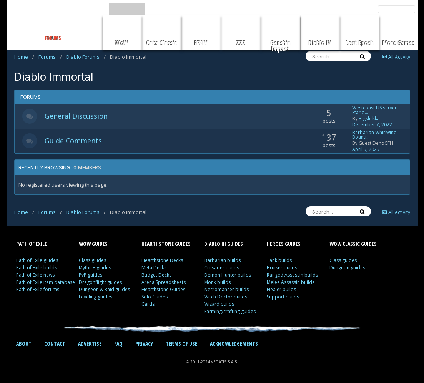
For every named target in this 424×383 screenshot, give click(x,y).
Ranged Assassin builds (292, 275)
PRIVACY (144, 343)
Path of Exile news (35, 275)
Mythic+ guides (95, 267)
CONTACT (54, 343)
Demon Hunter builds (227, 275)
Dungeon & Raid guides (104, 289)
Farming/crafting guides (230, 311)
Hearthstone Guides (163, 289)
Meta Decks (153, 267)
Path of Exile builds (36, 267)
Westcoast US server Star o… (374, 110)
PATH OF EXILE (31, 243)
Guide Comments (74, 140)
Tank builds (279, 260)
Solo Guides (154, 296)
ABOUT (24, 343)
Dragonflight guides (100, 282)
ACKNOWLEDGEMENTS (234, 343)
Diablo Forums (86, 56)
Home (24, 56)
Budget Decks (156, 275)
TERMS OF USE (181, 343)
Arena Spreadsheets (163, 282)
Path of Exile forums (37, 289)
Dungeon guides (347, 267)
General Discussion (76, 116)
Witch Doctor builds (225, 296)
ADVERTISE (89, 343)
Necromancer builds (226, 289)
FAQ (118, 343)
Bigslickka (369, 118)
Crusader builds (221, 267)
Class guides (92, 260)
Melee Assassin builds (290, 282)
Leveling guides (95, 296)
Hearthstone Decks (162, 260)
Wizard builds (219, 304)
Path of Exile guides (37, 260)
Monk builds (217, 282)
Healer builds (281, 289)
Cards (148, 304)
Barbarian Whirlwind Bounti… (374, 134)
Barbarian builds (222, 260)
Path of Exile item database (45, 282)
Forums (50, 56)
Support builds (283, 296)
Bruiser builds (282, 267)
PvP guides (90, 275)
